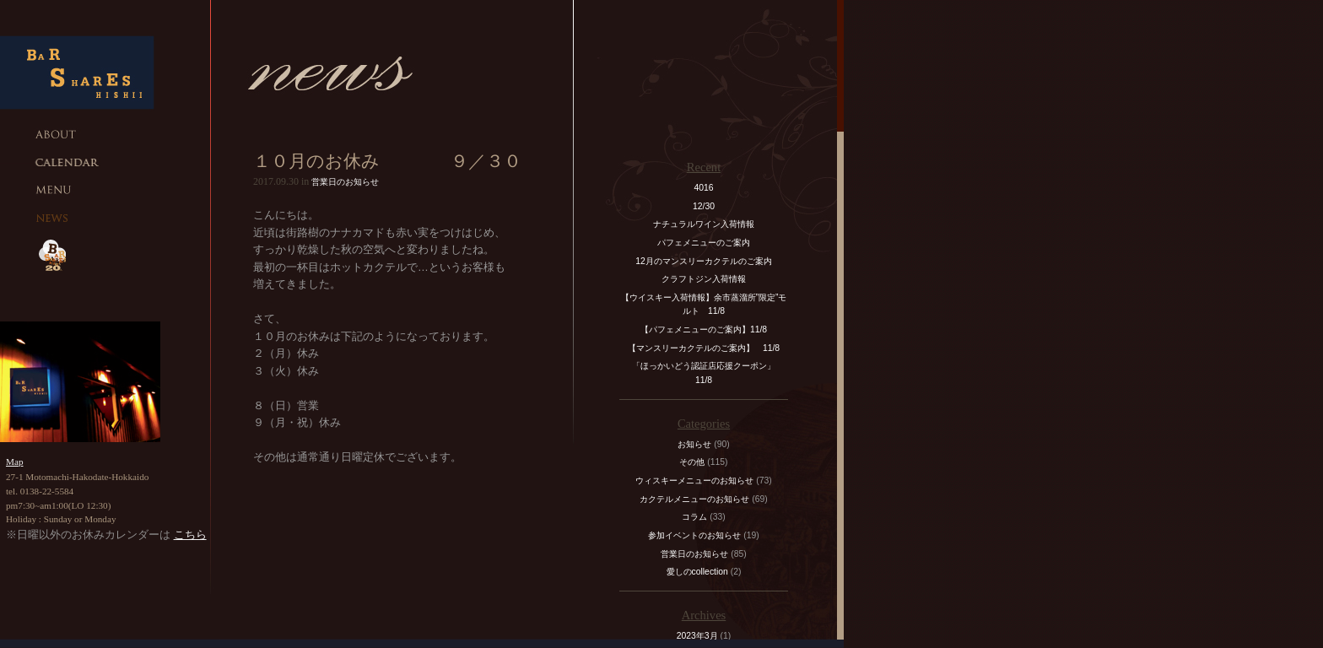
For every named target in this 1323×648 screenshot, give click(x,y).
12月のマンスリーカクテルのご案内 (703, 261)
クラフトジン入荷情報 (708, 279)
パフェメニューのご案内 (703, 242)
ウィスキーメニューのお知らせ (694, 480)
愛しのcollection (697, 571)
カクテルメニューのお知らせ (694, 499)
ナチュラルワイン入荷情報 (703, 224)
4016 (703, 187)
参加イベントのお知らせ (694, 535)
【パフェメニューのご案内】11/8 (703, 329)
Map (15, 461)
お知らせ (694, 444)
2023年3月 (697, 635)
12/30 (704, 206)
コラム (694, 516)
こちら (190, 534)
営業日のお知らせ (345, 181)
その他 (692, 462)
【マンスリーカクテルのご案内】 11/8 (704, 348)
